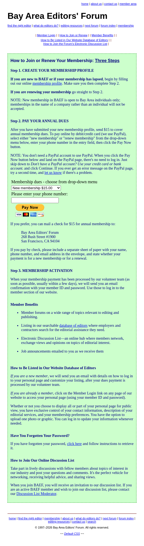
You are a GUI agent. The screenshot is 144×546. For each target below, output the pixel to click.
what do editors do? (46, 25)
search (91, 521)
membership (126, 25)
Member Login (46, 35)
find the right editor (19, 25)
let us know (53, 173)
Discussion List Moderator (36, 494)
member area (128, 3)
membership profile (47, 83)
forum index (108, 25)
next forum (91, 25)
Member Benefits (102, 35)
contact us (110, 3)
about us (96, 3)
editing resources (72, 25)
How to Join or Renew (73, 35)
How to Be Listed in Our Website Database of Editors (74, 40)
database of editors (73, 326)
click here (74, 444)
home (84, 3)
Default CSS (72, 533)
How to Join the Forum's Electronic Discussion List (75, 43)
